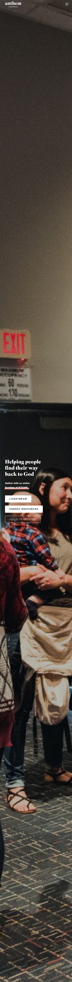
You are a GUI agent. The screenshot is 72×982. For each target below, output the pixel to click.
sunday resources (24, 509)
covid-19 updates (22, 519)
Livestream (18, 499)
